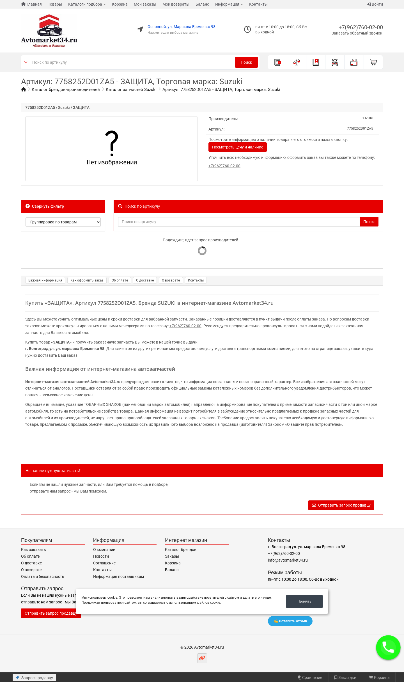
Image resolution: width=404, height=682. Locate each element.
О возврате (171, 280)
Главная (31, 4)
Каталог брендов (180, 549)
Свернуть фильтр (45, 206)
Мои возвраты (175, 4)
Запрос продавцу (34, 678)
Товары (55, 4)
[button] (388, 647)
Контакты (258, 4)
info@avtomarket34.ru (288, 560)
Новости (101, 556)
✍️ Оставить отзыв (290, 621)
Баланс (202, 4)
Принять (304, 601)
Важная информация (45, 280)
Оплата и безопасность (42, 576)
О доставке (145, 280)
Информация (227, 4)
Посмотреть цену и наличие (237, 147)
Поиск (246, 62)
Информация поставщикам (118, 576)
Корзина (120, 4)
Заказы (172, 556)
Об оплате (120, 280)
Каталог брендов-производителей (66, 89)
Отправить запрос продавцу (341, 505)
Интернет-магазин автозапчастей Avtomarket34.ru (72, 381)
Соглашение (104, 563)
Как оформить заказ (87, 280)
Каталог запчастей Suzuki (131, 89)
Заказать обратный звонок (357, 33)
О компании (104, 549)
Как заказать (33, 549)
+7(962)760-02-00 (361, 27)
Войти (375, 4)
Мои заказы (145, 4)
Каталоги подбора (85, 4)
